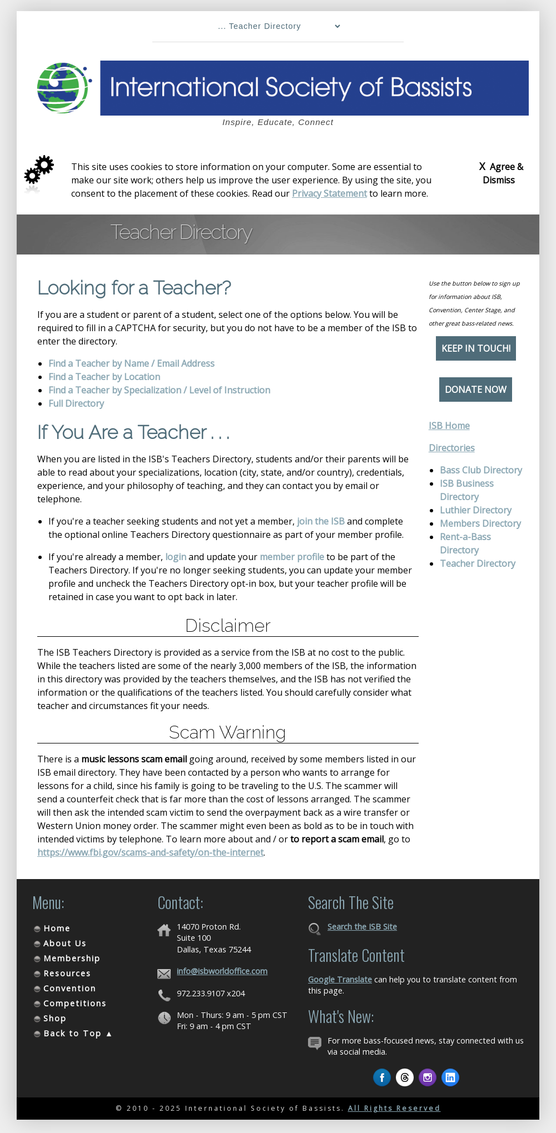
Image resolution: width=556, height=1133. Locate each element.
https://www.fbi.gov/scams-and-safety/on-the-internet (150, 852)
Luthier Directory (476, 510)
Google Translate (340, 979)
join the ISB (321, 521)
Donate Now (476, 389)
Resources (67, 973)
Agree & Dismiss (501, 172)
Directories (452, 448)
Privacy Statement (329, 193)
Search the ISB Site (362, 926)
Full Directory (76, 403)
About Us (65, 943)
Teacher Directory (477, 563)
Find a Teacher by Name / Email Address (131, 363)
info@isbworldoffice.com (222, 971)
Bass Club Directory (481, 470)
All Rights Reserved (394, 1108)
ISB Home (449, 426)
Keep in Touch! (475, 348)
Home (57, 928)
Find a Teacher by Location (104, 377)
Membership (72, 958)
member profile (292, 557)
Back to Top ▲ (78, 1033)
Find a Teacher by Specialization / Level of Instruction (159, 390)
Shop (55, 1018)
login (175, 557)
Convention (69, 988)
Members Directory (480, 523)
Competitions (75, 1003)
